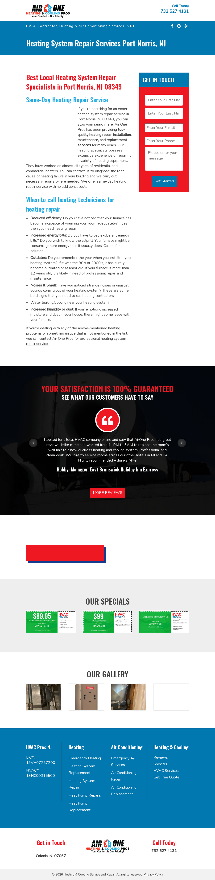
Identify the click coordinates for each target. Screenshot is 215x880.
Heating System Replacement (82, 769)
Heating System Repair (82, 784)
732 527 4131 (175, 11)
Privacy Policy (153, 874)
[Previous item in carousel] (33, 443)
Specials (160, 764)
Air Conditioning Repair (123, 776)
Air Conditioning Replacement (123, 791)
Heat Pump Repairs (85, 795)
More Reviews (107, 492)
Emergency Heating (85, 758)
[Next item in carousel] (182, 443)
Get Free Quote (166, 777)
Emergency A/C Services (124, 761)
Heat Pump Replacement (80, 807)
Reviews (160, 757)
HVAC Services (166, 770)
